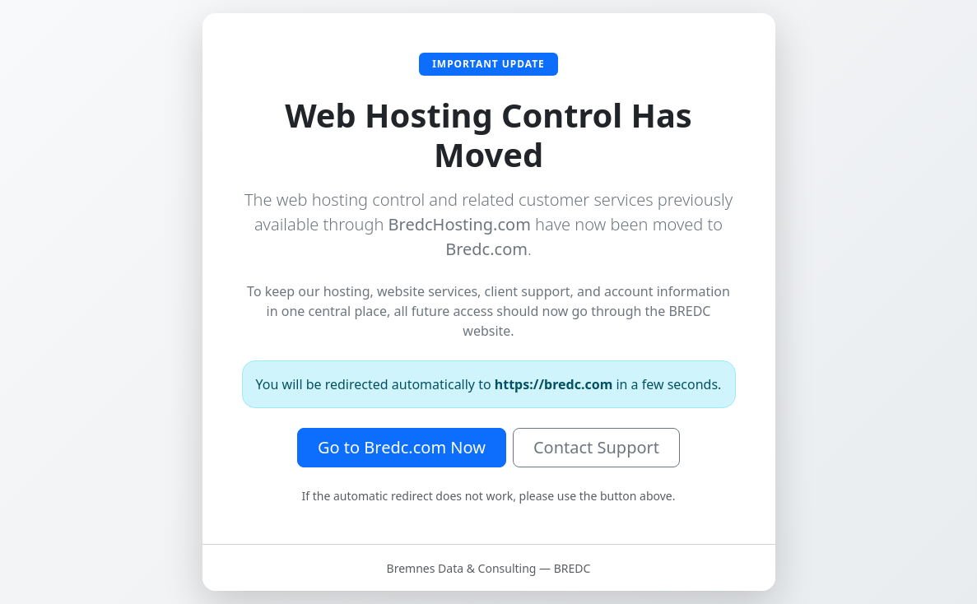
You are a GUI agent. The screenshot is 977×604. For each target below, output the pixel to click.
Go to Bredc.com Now (402, 447)
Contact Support (596, 447)
